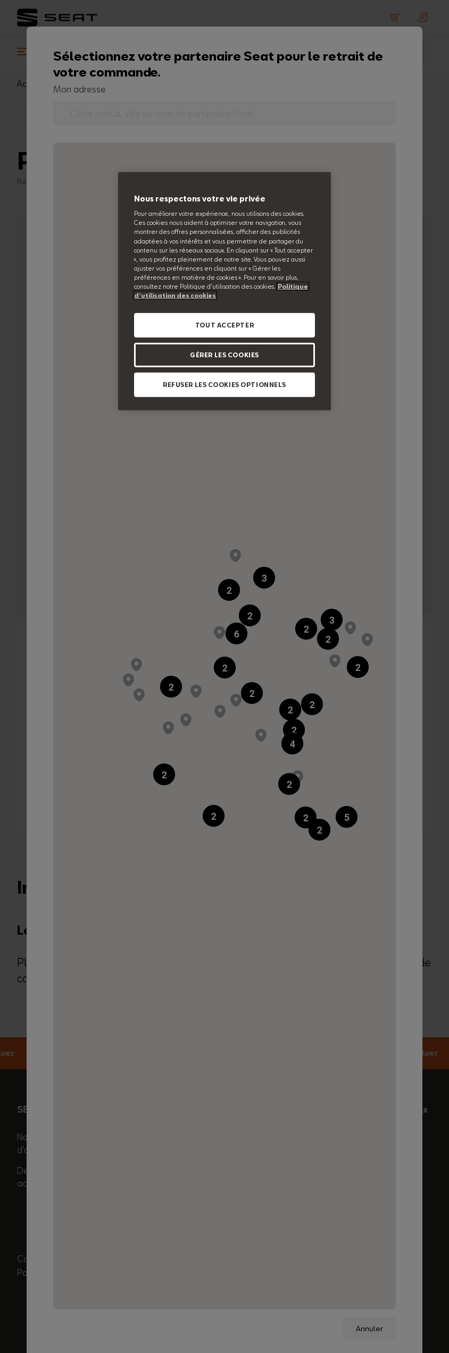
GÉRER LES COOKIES (224, 354)
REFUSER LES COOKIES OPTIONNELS (224, 384)
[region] (224, 291)
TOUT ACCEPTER (224, 325)
